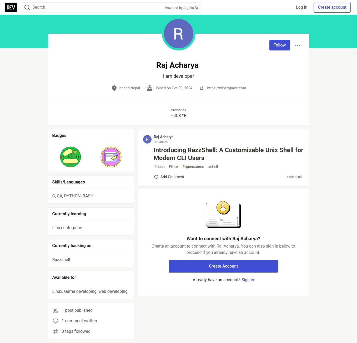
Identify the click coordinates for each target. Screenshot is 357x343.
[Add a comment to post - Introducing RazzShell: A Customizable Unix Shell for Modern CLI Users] (169, 177)
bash (159, 167)
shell (213, 167)
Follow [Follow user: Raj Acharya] (280, 45)
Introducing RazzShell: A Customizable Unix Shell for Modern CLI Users (228, 154)
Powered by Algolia (181, 8)
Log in (301, 7)
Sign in (248, 279)
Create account (332, 7)
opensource (193, 167)
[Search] (27, 7)
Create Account (223, 266)
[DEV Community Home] (10, 7)
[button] (70, 156)
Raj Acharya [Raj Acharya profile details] (164, 137)
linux (174, 167)
